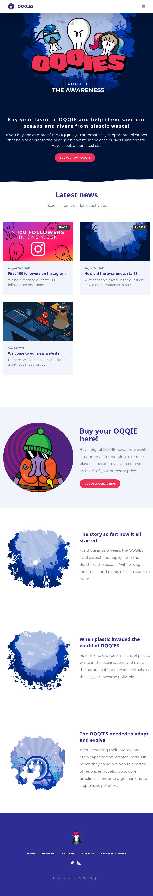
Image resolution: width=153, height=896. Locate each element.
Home (31, 853)
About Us (47, 853)
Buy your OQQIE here (100, 483)
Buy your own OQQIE (75, 157)
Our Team (67, 853)
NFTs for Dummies (113, 853)
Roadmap (87, 853)
